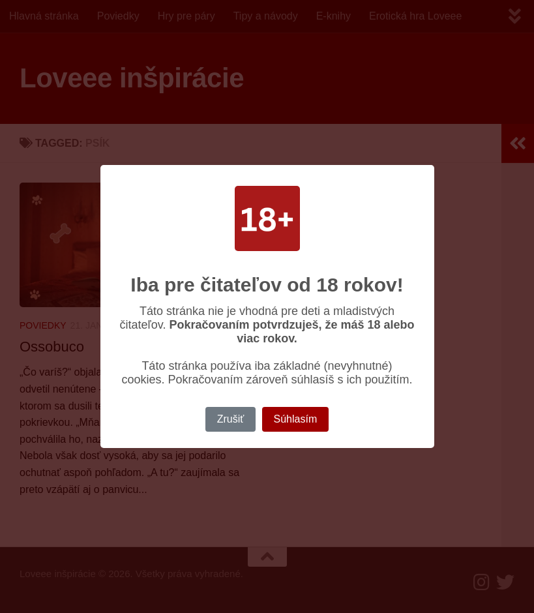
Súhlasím (296, 419)
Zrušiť (231, 419)
